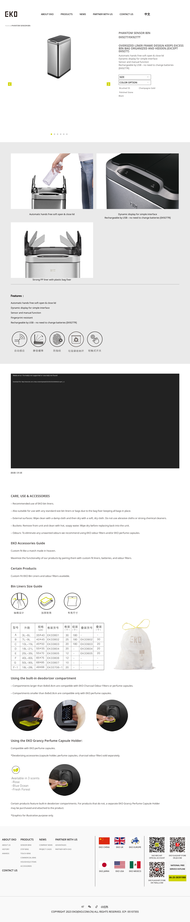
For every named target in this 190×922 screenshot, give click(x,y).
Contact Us (126, 14)
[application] (95, 421)
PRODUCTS (67, 14)
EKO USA (120, 871)
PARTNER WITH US (103, 14)
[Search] (181, 14)
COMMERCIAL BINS (28, 857)
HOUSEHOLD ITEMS (28, 862)
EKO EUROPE (135, 847)
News (83, 14)
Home (7, 25)
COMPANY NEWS (46, 845)
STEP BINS (25, 849)
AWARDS (5, 853)
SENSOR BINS (26, 845)
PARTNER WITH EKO (63, 849)
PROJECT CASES (45, 849)
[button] (10, 84)
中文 (147, 14)
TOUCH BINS (26, 853)
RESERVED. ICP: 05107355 (124, 911)
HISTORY (5, 849)
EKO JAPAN (104, 871)
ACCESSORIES (26, 866)
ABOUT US (6, 845)
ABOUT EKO (48, 14)
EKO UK (119, 847)
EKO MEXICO (135, 871)
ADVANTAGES (60, 845)
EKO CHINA (104, 847)
